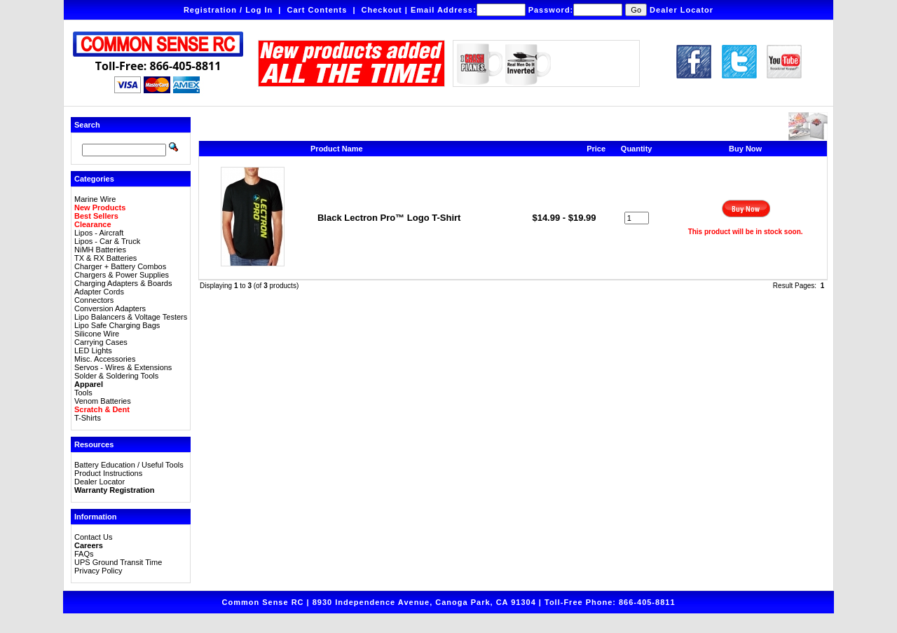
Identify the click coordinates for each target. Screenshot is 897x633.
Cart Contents (317, 10)
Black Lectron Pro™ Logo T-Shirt (388, 217)
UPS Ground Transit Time (118, 562)
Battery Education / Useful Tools (129, 465)
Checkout (382, 10)
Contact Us (93, 537)
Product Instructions (108, 473)
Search (87, 125)
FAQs (84, 554)
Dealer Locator (681, 10)
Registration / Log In (228, 10)
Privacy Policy (98, 570)
